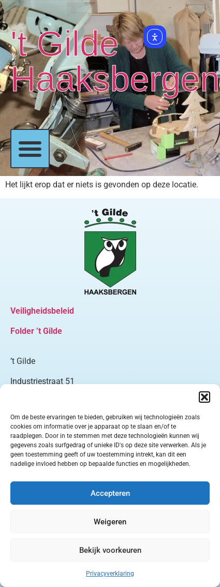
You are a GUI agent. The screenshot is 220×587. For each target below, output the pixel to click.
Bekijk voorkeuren (110, 550)
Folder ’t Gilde (36, 331)
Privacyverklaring (110, 573)
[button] (204, 397)
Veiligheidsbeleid (42, 311)
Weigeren (110, 521)
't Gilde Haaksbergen (114, 61)
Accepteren (110, 493)
